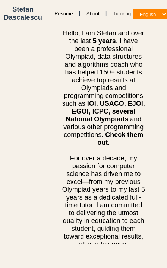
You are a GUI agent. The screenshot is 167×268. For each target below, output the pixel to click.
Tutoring (122, 13)
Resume (63, 13)
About (93, 13)
